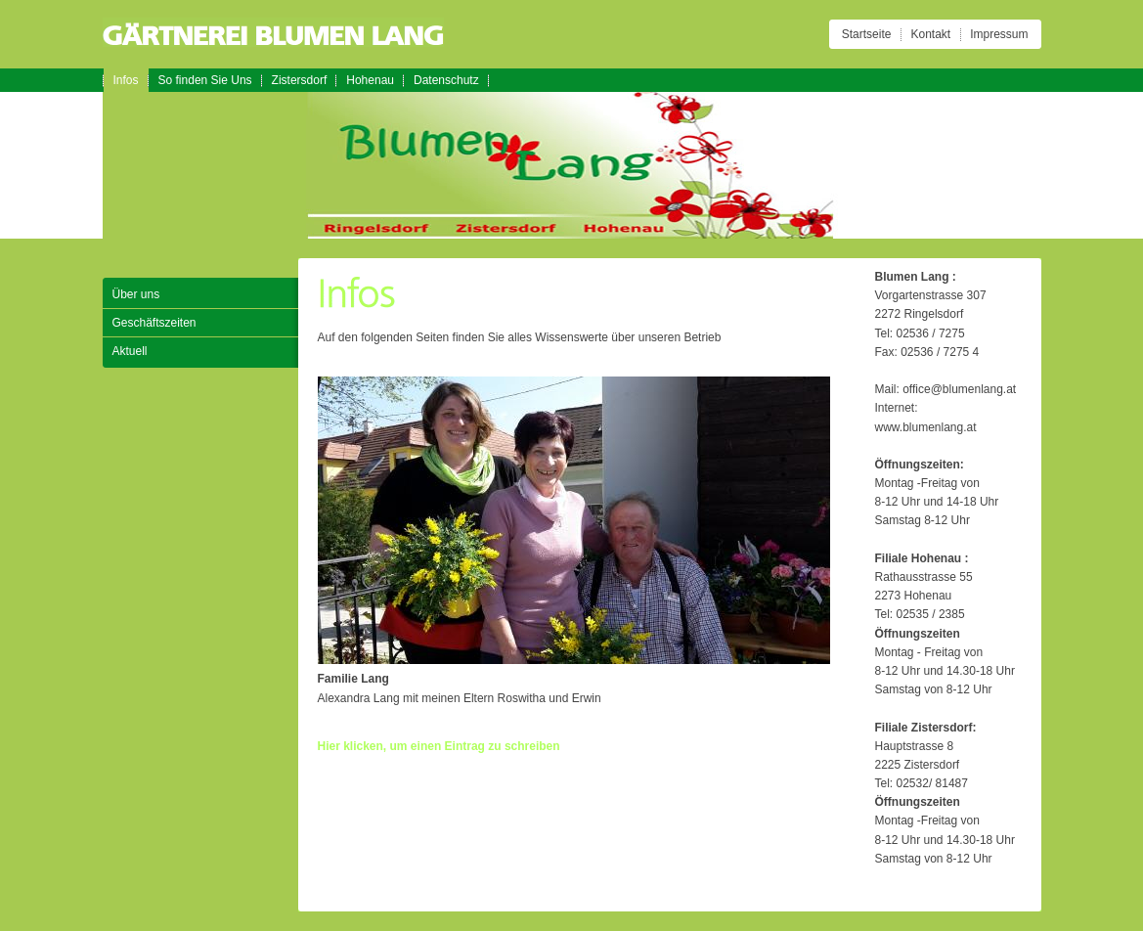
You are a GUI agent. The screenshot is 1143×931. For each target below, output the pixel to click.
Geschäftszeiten (154, 323)
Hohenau (370, 80)
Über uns (136, 294)
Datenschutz (446, 80)
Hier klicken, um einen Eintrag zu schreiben (439, 746)
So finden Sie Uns (205, 80)
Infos (126, 80)
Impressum (999, 34)
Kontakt (930, 34)
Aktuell (130, 351)
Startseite (867, 34)
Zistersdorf (300, 80)
